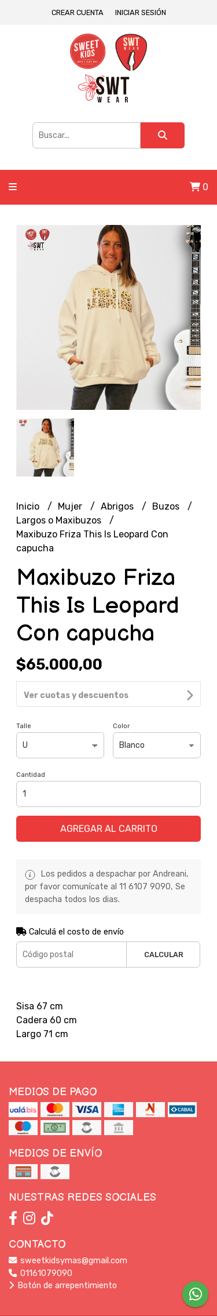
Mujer (71, 506)
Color (121, 695)
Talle (23, 695)
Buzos (167, 506)
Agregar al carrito (108, 797)
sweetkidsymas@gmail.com (68, 1229)
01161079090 (40, 1242)
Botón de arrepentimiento (63, 1254)
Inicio (29, 506)
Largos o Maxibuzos (60, 520)
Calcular (163, 923)
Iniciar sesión (140, 12)
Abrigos (118, 506)
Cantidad (30, 743)
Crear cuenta (78, 12)
